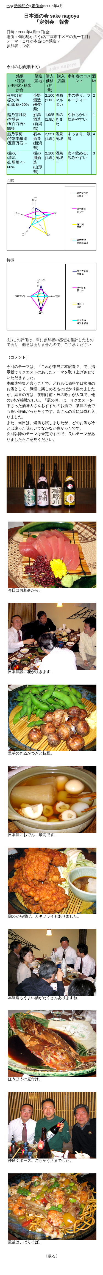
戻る (51, 1256)
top (9, 6)
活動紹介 (21, 6)
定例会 (37, 6)
